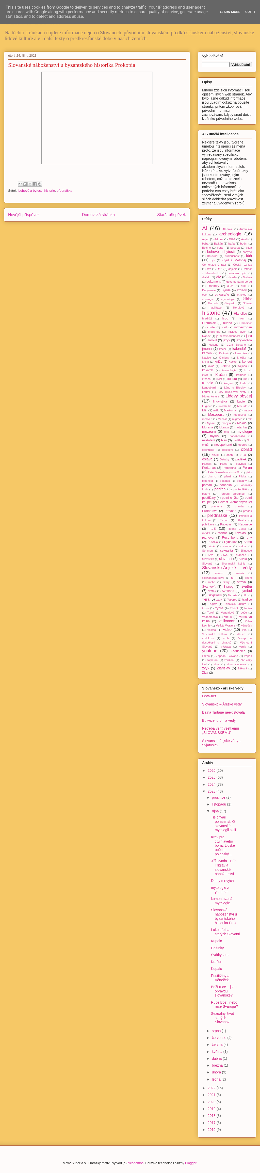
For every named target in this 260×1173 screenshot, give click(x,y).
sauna (227, 546)
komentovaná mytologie (221, 901)
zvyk (205, 668)
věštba (211, 629)
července (219, 1038)
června (217, 1044)
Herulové (239, 307)
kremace (240, 374)
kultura (232, 379)
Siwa (224, 554)
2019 (212, 1109)
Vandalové (227, 612)
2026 (212, 770)
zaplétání (212, 660)
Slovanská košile (233, 563)
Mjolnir (211, 423)
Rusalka (212, 541)
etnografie (222, 294)
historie (49, 190)
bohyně (247, 251)
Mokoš (242, 423)
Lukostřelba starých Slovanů (225, 932)
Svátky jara (220, 955)
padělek (241, 459)
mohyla (226, 423)
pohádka (226, 485)
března (218, 1065)
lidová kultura (210, 396)
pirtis (249, 472)
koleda (225, 366)
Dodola (247, 277)
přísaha (241, 520)
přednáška (64, 190)
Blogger (190, 1163)
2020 (212, 1102)
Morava (224, 427)
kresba (206, 378)
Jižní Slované (236, 344)
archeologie (230, 234)
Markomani (231, 410)
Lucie (241, 401)
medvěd (207, 419)
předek (247, 510)
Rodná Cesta (237, 528)
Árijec (205, 239)
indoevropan (243, 327)
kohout (247, 361)
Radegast (226, 524)
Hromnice (209, 323)
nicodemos (135, 1163)
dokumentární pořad (239, 281)
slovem (218, 573)
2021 (212, 1095)
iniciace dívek (237, 331)
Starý (226, 582)
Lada (243, 383)
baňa (231, 243)
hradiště (207, 318)
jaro (249, 336)
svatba (246, 586)
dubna (217, 1058)
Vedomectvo (210, 616)
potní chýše (230, 498)
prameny (216, 506)
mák (216, 410)
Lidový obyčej (238, 396)
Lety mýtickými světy (232, 391)
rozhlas (240, 533)
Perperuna (229, 467)
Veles (228, 617)
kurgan (228, 383)
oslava (207, 459)
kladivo (206, 357)
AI (204, 228)
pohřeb (219, 489)
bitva (249, 247)
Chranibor (245, 323)
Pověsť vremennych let (235, 502)
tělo (245, 595)
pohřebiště (240, 489)
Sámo (247, 542)
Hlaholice (240, 313)
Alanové (227, 229)
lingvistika (220, 401)
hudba (227, 323)
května (217, 1052)
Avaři (244, 239)
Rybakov (230, 542)
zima (217, 664)
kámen (207, 353)
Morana (207, 427)
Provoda (230, 511)
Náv (224, 440)
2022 (212, 1088)
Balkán (218, 243)
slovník (239, 573)
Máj (204, 410)
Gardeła (213, 303)
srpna (217, 1031)
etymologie (228, 299)
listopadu (219, 804)
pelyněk (241, 463)
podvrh (207, 485)
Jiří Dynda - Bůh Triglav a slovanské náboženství (223, 867)
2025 (212, 777)
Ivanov (206, 336)
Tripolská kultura (235, 603)
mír (250, 419)
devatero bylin (237, 273)
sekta (242, 546)
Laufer (206, 391)
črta (208, 268)
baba (205, 243)
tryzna (219, 608)
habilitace (215, 307)
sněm (248, 577)
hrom (242, 318)
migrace (237, 419)
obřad (246, 449)
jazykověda (244, 340)
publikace (208, 524)
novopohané (223, 444)
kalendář (239, 349)
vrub (226, 638)
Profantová (210, 511)
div (218, 277)
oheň (229, 454)
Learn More (230, 12)
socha (211, 582)
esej (204, 294)
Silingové (246, 550)
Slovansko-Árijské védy (227, 567)
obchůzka (208, 449)
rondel (206, 533)
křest (219, 378)
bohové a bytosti (30, 190)
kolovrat (207, 370)
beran (220, 247)
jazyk (226, 340)
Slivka (243, 559)
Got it (250, 12)
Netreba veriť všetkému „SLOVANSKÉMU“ (220, 730)
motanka (241, 427)
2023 (212, 791)
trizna (205, 608)
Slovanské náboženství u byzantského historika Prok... (225, 916)
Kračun (220, 375)
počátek (225, 480)
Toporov (232, 599)
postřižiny (209, 498)
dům (244, 285)
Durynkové (209, 290)
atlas (232, 239)
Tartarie (232, 595)
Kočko (233, 361)
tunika (248, 608)
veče (244, 612)
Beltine (206, 247)
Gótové (247, 303)
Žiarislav (223, 668)
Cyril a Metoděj (234, 260)
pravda (239, 506)
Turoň (211, 612)
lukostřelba (225, 406)
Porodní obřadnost (232, 493)
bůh (249, 256)
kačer (222, 348)
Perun (247, 467)
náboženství (237, 436)
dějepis (232, 268)
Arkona (218, 239)
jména (207, 349)
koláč (211, 365)
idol (224, 327)
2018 (212, 1116)
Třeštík (234, 608)
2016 (212, 1130)
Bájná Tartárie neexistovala (223, 712)
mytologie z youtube (220, 890)
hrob (225, 318)
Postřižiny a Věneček (220, 978)
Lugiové (207, 406)
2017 (212, 1123)
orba (243, 455)
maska (247, 410)
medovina (240, 414)
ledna (216, 1079)
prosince (219, 797)
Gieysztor (230, 303)
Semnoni (207, 550)
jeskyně (213, 344)
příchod (223, 520)
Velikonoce (227, 621)
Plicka (243, 476)
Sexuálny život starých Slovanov (222, 1017)
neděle (237, 440)
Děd (219, 269)
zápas (248, 655)
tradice (247, 599)
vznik (242, 646)
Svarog (228, 586)
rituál (212, 528)
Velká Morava (225, 625)
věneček (246, 625)
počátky (242, 480)
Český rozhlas (242, 264)
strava (241, 582)
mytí (227, 431)
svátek (212, 590)
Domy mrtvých (222, 881)
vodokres (208, 638)
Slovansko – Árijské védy (222, 704)
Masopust (216, 414)
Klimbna (224, 357)
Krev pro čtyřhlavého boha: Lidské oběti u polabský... (223, 845)
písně (227, 476)
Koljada (242, 365)
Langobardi (209, 387)
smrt (234, 578)
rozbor (222, 533)
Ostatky (224, 459)
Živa (205, 672)
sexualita (226, 550)
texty (219, 599)
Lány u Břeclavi (235, 387)
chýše (211, 327)
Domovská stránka (98, 215)
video (227, 630)
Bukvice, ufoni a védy (219, 720)
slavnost (225, 559)
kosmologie (229, 370)
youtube (209, 650)
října (216, 811)
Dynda (226, 290)
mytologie (244, 431)
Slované (207, 563)
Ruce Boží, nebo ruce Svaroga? (224, 1004)
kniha (205, 361)
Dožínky (213, 286)
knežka (241, 357)
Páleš (223, 463)
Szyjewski (215, 595)
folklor (247, 299)
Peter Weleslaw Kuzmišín (224, 472)
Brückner (212, 256)
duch (230, 285)
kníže (218, 361)
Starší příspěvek (171, 215)
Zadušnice (238, 651)
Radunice (245, 524)
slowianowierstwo (213, 577)
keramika (241, 353)
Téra (205, 599)
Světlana (228, 591)
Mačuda (242, 406)
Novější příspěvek (24, 215)
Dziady (242, 290)
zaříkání (229, 660)
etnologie (208, 299)
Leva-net (209, 696)
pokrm (206, 493)
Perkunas (209, 468)
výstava (226, 646)
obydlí (215, 454)
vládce (241, 634)
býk (212, 260)
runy (249, 537)
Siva (211, 554)
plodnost (207, 480)
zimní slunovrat (236, 664)
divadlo (232, 277)
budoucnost (232, 256)
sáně (211, 546)
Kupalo (207, 383)
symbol (246, 591)
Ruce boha (230, 537)
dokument (213, 281)
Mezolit (222, 419)
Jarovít (212, 340)
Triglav (212, 603)
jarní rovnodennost (228, 336)
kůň (245, 378)
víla (244, 629)
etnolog (242, 294)
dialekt (206, 277)
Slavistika (208, 558)
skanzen (241, 554)
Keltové (224, 353)
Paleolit (207, 463)
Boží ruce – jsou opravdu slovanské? (223, 991)
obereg (242, 444)
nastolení (208, 440)
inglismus (214, 331)
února (217, 1072)
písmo (212, 476)
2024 (212, 784)
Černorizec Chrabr (214, 264)
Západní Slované (227, 655)
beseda (235, 247)
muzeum (209, 431)
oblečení (227, 449)
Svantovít (209, 586)
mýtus (214, 436)
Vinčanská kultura (214, 634)
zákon (206, 655)
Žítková (242, 668)
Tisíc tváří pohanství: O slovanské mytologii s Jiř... (225, 823)
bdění (243, 243)
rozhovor (208, 537)
